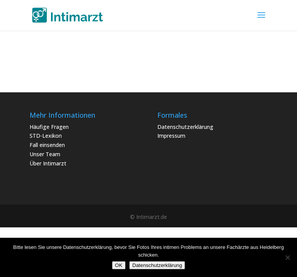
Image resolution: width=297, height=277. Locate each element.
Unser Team (45, 154)
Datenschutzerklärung (185, 126)
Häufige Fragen (49, 126)
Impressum (171, 135)
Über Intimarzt (48, 163)
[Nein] (287, 257)
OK (118, 265)
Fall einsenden (47, 145)
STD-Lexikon (46, 135)
